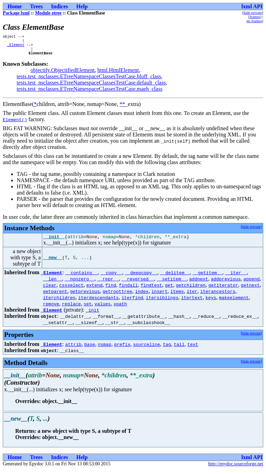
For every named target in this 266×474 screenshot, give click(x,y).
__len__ (52, 283)
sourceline (146, 349)
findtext (151, 289)
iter (192, 296)
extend (94, 289)
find (110, 289)
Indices (59, 6)
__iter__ (236, 277)
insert (159, 296)
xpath (120, 308)
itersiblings (162, 302)
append (251, 283)
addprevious (226, 283)
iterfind (132, 302)
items (177, 296)
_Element (15, 46)
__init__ (54, 241)
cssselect (71, 289)
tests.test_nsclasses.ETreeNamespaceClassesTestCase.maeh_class (89, 92)
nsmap (104, 349)
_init (92, 314)
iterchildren (59, 302)
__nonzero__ (80, 283)
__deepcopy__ (141, 277)
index (142, 296)
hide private (252, 12)
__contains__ (81, 277)
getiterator (223, 289)
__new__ (52, 262)
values (103, 308)
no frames (254, 21)
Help (82, 6)
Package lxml (16, 13)
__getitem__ (207, 277)
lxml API (252, 6)
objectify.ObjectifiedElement (62, 74)
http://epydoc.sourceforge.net (235, 468)
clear (49, 289)
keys (210, 302)
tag (167, 349)
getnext (250, 289)
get (169, 289)
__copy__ (111, 277)
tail (179, 349)
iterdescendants (98, 302)
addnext (198, 283)
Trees (36, 6)
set (87, 308)
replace (71, 308)
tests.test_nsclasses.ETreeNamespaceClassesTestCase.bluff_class (89, 80)
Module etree (48, 13)
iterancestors (217, 296)
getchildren (191, 289)
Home (15, 6)
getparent (55, 296)
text (192, 349)
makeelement (234, 302)
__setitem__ (171, 283)
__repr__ (107, 283)
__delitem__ (175, 277)
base (89, 349)
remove (51, 308)
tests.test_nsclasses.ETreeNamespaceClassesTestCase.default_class (91, 86)
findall (128, 289)
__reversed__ (138, 283)
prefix (122, 349)
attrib (73, 349)
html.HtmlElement (118, 74)
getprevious (85, 296)
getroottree (117, 296)
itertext (192, 302)
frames (255, 17)
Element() (15, 123)
